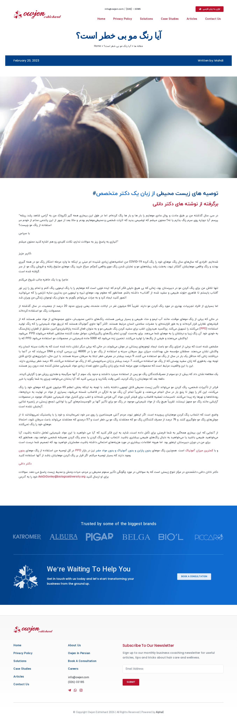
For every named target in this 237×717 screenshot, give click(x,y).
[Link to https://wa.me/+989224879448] (75, 690)
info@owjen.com (114, 9)
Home (97, 46)
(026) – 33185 (133, 9)
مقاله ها (138, 46)
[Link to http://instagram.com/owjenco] (86, 690)
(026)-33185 (76, 682)
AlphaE (160, 712)
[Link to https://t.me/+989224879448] (69, 690)
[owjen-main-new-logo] (37, 12)
